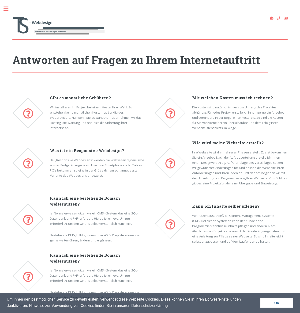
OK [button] (276, 303)
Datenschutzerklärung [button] (149, 306)
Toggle (8, 9)
